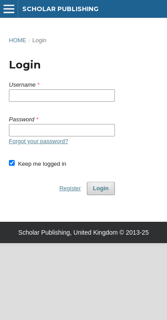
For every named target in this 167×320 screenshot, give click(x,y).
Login (101, 188)
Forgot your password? (38, 141)
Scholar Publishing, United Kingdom (68, 232)
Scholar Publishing (60, 9)
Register (70, 188)
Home (17, 40)
